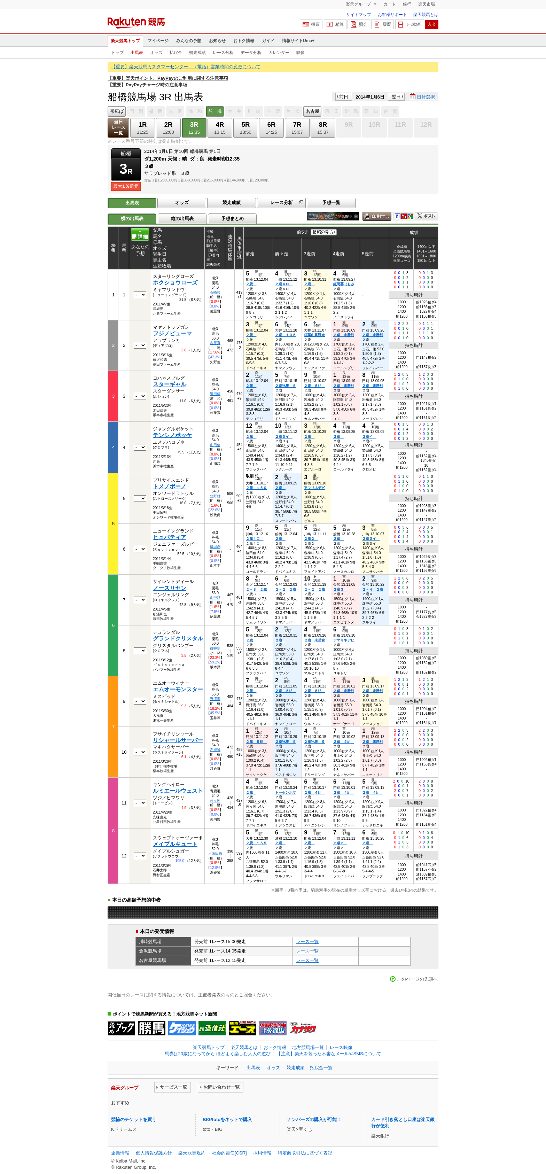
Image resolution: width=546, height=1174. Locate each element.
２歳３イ (283, 436)
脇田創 (215, 547)
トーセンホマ (285, 792)
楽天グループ (359, 4)
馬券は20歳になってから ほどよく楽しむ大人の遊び (218, 1053)
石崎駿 (215, 292)
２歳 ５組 (314, 386)
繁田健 (215, 394)
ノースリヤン (169, 588)
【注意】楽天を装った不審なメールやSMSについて (328, 1053)
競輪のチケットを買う (133, 1119)
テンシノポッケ (172, 435)
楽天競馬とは (425, 14)
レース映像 (341, 1047)
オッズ (156, 52)
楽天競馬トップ (125, 40)
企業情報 (120, 1153)
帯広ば (117, 111)
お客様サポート (392, 14)
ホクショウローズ (175, 283)
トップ (117, 52)
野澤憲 (215, 699)
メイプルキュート (175, 844)
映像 (300, 52)
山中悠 (215, 597)
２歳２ (311, 539)
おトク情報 (243, 40)
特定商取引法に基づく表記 (305, 1153)
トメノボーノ (169, 486)
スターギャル (169, 384)
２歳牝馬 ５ (285, 386)
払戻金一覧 (321, 1067)
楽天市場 (426, 4)
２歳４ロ (283, 284)
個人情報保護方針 (154, 1153)
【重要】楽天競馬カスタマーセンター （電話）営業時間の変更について (185, 66)
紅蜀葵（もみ (343, 284)
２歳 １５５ (256, 843)
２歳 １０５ (285, 335)
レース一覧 (307, 941)
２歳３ (340, 589)
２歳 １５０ (256, 488)
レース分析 (223, 52)
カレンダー (278, 52)
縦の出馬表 (182, 218)
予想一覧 (331, 202)
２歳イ (369, 436)
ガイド (268, 40)
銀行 (407, 4)
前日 (343, 96)
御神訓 (215, 648)
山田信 (215, 445)
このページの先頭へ (417, 979)
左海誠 (215, 750)
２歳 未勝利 (343, 335)
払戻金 (176, 52)
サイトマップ (358, 14)
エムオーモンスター (178, 689)
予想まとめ (232, 218)
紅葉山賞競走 (314, 335)
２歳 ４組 (314, 792)
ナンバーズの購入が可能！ (314, 1119)
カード (389, 4)
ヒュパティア (169, 537)
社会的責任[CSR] (229, 1153)
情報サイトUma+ (298, 40)
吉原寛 (215, 343)
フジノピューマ (172, 333)
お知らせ (217, 40)
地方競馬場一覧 (308, 1047)
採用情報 (262, 1153)
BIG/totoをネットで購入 (227, 1119)
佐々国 (215, 800)
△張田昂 (215, 853)
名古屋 (312, 111)
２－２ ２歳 (285, 589)
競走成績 (197, 52)
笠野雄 (215, 496)
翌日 (396, 96)
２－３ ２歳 (256, 589)
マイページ (158, 40)
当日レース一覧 (118, 127)
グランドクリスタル (178, 639)
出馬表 (137, 52)
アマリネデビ (314, 488)
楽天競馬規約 (191, 1153)
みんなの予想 (188, 40)
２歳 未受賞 (314, 640)
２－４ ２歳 (372, 589)
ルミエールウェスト (178, 791)
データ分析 (251, 52)
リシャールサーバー (178, 740)
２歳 (251, 284)
